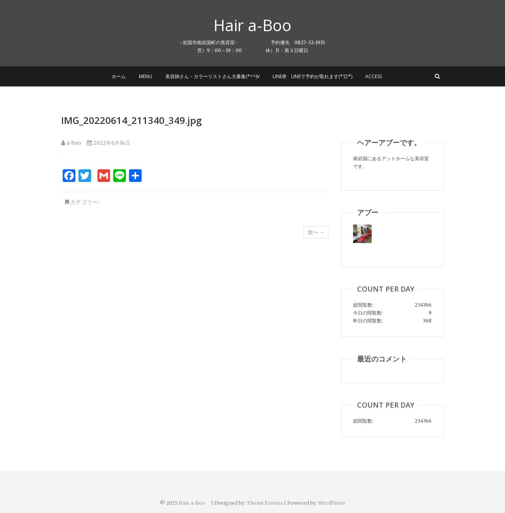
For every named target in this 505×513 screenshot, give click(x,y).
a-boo (71, 143)
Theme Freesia (265, 503)
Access (373, 76)
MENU (145, 76)
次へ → (316, 232)
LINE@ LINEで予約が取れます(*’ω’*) (312, 76)
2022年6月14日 (108, 143)
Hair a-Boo (260, 25)
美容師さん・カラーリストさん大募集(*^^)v (212, 76)
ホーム (119, 76)
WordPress (331, 503)
